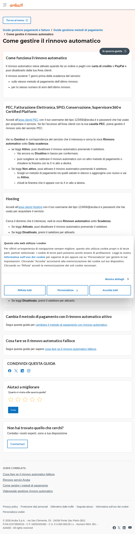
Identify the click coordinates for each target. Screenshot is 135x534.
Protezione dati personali (34, 506)
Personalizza (67, 290)
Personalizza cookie (14, 512)
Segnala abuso (85, 506)
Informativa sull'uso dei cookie (112, 506)
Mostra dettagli (114, 279)
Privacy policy (10, 506)
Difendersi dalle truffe (62, 506)
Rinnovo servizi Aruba (16, 479)
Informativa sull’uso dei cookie (24, 257)
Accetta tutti (110, 290)
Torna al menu (17, 20)
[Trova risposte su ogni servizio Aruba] (16, 4)
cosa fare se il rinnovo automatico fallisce (70, 349)
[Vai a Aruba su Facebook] (114, 527)
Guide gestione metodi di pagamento (78, 30)
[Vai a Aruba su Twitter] (119, 527)
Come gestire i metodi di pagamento (25, 485)
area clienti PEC (28, 119)
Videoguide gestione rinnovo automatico (28, 491)
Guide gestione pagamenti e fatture (26, 30)
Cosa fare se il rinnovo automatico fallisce (29, 474)
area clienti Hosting (30, 207)
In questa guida (114, 51)
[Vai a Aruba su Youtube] (130, 527)
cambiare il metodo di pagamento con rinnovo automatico (71, 324)
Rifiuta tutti (25, 290)
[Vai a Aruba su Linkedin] (124, 528)
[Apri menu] (5, 4)
